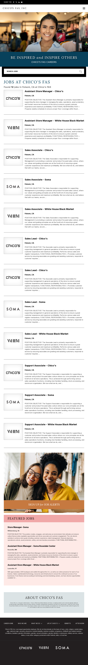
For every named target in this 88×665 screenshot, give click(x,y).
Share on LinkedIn (19, 2)
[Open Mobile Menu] (84, 8)
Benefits (68, 623)
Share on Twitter (16, 2)
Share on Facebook (14, 2)
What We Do (35, 623)
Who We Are (22, 623)
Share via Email (22, 2)
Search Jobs (12, 71)
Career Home (8, 623)
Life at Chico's (52, 623)
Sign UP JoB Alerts (44, 504)
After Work (80, 623)
